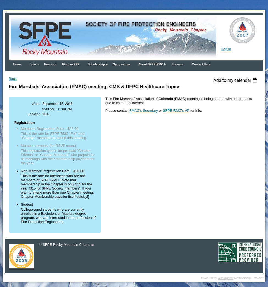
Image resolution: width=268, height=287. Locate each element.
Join (33, 64)
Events (49, 64)
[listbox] (236, 80)
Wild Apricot (225, 278)
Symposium (121, 64)
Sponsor (178, 64)
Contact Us (200, 64)
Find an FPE (70, 64)
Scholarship (96, 64)
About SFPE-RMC (150, 64)
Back (12, 79)
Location (34, 114)
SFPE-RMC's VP (176, 110)
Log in (226, 49)
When (36, 104)
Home (17, 64)
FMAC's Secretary (143, 110)
